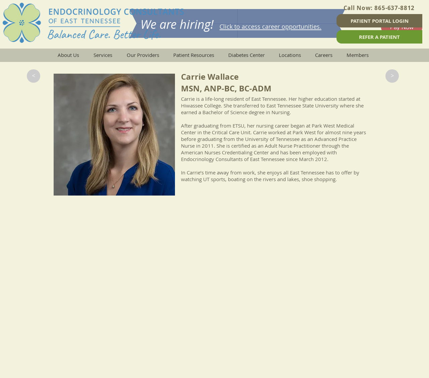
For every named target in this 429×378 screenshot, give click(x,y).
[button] (33, 76)
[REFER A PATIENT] (379, 37)
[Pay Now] (401, 27)
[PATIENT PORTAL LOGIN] (379, 20)
